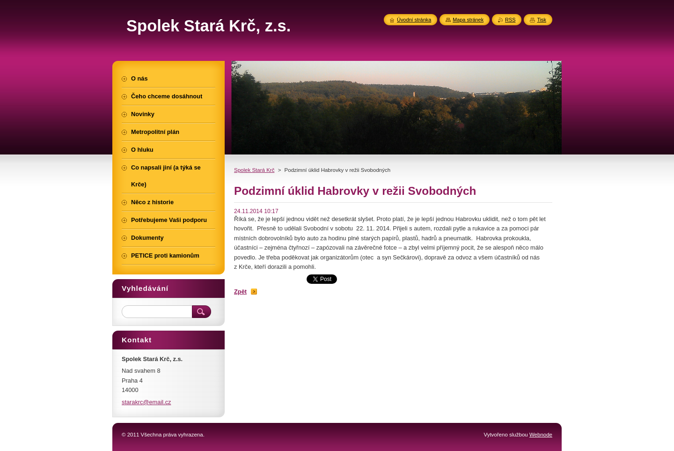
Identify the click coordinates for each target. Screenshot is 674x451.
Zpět (240, 291)
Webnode (540, 434)
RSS (510, 19)
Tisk (541, 19)
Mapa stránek (468, 19)
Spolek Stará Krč (254, 170)
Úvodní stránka (414, 19)
